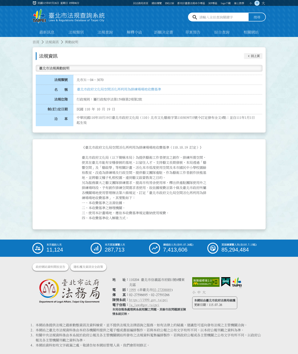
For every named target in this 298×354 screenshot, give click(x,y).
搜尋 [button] (257, 17)
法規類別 (76, 32)
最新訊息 (46, 32)
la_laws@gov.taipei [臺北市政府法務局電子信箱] (144, 305)
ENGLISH (169, 3)
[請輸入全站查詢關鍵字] (223, 17)
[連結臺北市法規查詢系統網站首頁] (68, 16)
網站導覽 (157, 3)
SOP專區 (212, 3)
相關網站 (251, 32)
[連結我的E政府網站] (225, 282)
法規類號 (61, 79)
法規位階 (61, 99)
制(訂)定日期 (58, 109)
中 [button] (257, 3)
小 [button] (250, 3)
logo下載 (226, 3)
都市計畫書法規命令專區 (191, 3)
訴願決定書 (163, 32)
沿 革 (61, 119)
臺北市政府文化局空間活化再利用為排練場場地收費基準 (119, 89)
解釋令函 (134, 32)
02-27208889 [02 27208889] (162, 289)
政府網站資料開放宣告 (50, 266)
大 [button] (263, 3)
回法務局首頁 (140, 3)
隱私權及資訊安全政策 (88, 266)
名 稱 (61, 89)
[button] (253, 56)
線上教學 (239, 3)
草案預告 (192, 32)
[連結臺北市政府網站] (237, 282)
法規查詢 (105, 32)
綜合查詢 (221, 32)
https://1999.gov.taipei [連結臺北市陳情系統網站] (148, 300)
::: (2, 39)
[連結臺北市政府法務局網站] (69, 290)
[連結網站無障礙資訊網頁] (206, 282)
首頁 (36, 42)
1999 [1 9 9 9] (132, 289)
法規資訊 (52, 42)
